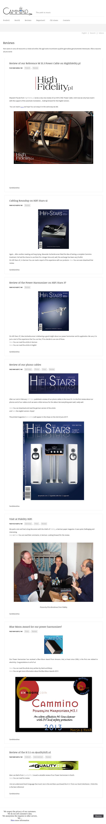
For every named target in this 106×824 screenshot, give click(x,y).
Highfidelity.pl (29, 98)
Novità (17, 20)
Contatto (66, 20)
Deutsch (93, 33)
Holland (27, 757)
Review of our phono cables (25, 364)
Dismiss (98, 816)
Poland (27, 68)
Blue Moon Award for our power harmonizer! (35, 626)
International (38, 757)
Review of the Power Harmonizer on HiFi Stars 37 (37, 282)
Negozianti (40, 20)
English (84, 33)
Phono (37, 369)
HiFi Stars (30, 399)
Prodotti (6, 20)
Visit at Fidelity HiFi (20, 519)
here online (29, 417)
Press (44, 369)
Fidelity (52, 529)
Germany (28, 369)
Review (35, 68)
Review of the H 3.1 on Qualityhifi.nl (30, 752)
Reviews (28, 20)
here (22, 107)
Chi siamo (54, 20)
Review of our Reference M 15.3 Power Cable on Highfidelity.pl (45, 63)
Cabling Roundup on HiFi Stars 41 (28, 200)
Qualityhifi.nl (28, 775)
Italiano (101, 33)
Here (71, 260)
